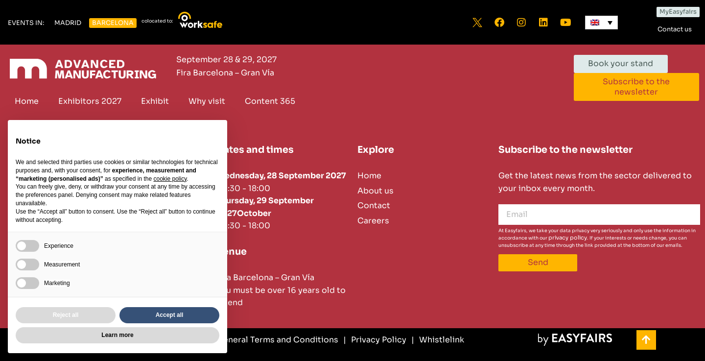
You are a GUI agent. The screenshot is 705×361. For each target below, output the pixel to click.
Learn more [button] (117, 335)
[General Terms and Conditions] (274, 340)
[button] (26, 23)
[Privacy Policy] (375, 340)
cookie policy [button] (170, 178)
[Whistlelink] (438, 340)
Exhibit (155, 101)
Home (27, 101)
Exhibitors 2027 (89, 101)
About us (375, 191)
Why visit (206, 101)
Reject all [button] (66, 315)
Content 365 (270, 101)
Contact (373, 205)
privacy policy (567, 237)
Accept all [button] (170, 315)
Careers (373, 221)
